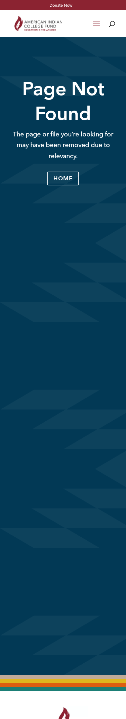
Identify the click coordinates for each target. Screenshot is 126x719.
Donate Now (60, 5)
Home (63, 178)
